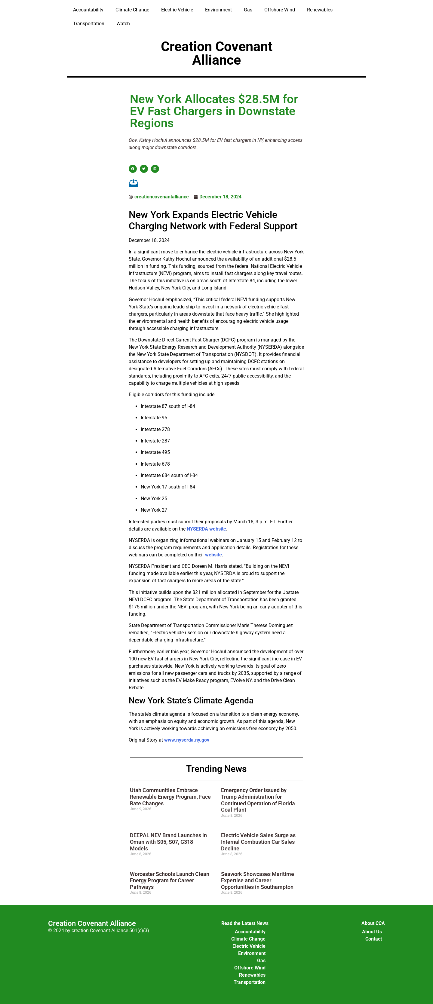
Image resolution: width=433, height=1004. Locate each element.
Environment (218, 10)
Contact (373, 939)
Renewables (320, 10)
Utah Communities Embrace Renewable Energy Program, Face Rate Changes (170, 796)
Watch (123, 23)
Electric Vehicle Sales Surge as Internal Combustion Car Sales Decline (258, 841)
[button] (133, 169)
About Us (372, 932)
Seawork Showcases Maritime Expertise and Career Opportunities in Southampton (257, 880)
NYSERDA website (206, 529)
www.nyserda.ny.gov (186, 740)
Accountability (88, 10)
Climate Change (132, 10)
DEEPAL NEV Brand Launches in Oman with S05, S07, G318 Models (168, 841)
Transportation (88, 23)
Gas (248, 10)
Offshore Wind (279, 10)
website (213, 555)
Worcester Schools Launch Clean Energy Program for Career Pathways (169, 880)
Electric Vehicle (177, 10)
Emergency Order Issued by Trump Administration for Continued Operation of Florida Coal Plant (258, 800)
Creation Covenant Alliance (216, 53)
